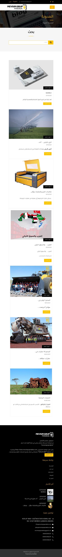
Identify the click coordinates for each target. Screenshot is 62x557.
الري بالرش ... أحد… (45, 142)
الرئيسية (50, 23)
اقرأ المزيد (47, 103)
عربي (10, 2)
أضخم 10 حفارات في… (42, 352)
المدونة (45, 23)
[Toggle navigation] (52, 7)
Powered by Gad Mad (31, 554)
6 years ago (47, 392)
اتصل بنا (51, 478)
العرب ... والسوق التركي (43, 245)
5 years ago (48, 88)
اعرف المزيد (49, 455)
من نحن (51, 469)
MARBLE (49, 93)
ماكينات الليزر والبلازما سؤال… (41, 192)
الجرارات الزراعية (44, 398)
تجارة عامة (50, 472)
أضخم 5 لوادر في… (44, 300)
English (15, 2)
